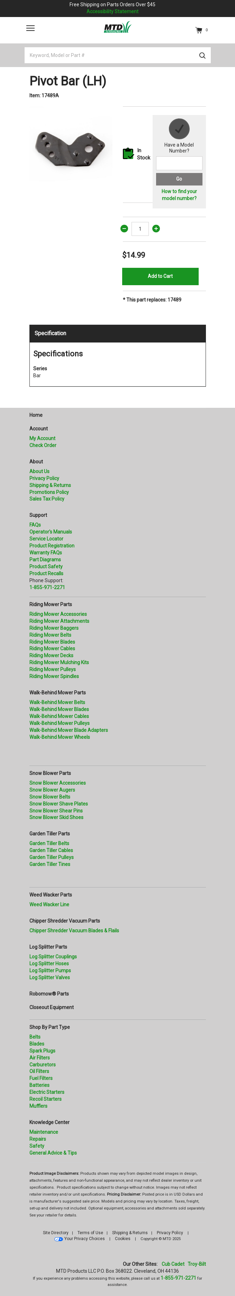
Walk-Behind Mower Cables (59, 716)
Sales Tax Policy (46, 499)
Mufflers (38, 1106)
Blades (36, 1044)
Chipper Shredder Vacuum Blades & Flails (74, 930)
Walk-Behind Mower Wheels (59, 737)
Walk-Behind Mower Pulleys (59, 723)
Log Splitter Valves (49, 977)
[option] (70, 148)
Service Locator (46, 539)
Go (179, 179)
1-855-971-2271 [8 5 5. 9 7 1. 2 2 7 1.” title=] (47, 587)
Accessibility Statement (112, 11)
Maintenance (43, 1132)
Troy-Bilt (197, 1264)
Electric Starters (46, 1092)
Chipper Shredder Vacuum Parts (64, 921)
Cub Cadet (173, 1264)
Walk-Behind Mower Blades (59, 709)
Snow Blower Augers (52, 790)
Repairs (37, 1139)
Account (38, 428)
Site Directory (56, 1232)
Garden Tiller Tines (49, 864)
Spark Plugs (42, 1051)
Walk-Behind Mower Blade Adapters (68, 730)
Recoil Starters (45, 1099)
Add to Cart (160, 276)
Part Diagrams (45, 559)
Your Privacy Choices (84, 1238)
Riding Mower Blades (52, 642)
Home (36, 415)
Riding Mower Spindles (54, 676)
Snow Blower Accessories (57, 783)
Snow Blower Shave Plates (58, 804)
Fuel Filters (41, 1078)
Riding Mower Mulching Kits (59, 662)
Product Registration (51, 545)
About (36, 461)
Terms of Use (90, 1232)
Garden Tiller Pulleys (51, 857)
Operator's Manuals (50, 532)
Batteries (39, 1085)
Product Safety (46, 566)
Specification (50, 333)
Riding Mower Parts (50, 604)
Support (38, 515)
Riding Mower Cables (52, 648)
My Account (42, 438)
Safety (36, 1146)
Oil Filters (39, 1071)
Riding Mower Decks (51, 655)
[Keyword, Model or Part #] (117, 55)
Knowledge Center (49, 1122)
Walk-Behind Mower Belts (57, 702)
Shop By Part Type (49, 1027)
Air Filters (39, 1057)
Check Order (42, 445)
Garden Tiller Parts (49, 833)
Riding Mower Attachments (59, 621)
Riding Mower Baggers (54, 628)
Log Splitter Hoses (49, 963)
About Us (39, 471)
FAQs (35, 525)
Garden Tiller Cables (51, 850)
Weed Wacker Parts (50, 895)
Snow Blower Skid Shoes (56, 817)
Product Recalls (46, 573)
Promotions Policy (49, 492)
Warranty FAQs (45, 552)
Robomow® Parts (49, 994)
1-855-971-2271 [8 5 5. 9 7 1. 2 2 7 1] (178, 1278)
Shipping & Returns (50, 485)
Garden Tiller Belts (49, 843)
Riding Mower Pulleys (52, 669)
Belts (34, 1037)
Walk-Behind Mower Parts (57, 692)
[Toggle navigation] (30, 28)
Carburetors (42, 1064)
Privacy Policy (44, 478)
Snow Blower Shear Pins (56, 811)
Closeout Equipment (51, 1007)
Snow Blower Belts (49, 797)
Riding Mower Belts (50, 635)
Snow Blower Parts (50, 773)
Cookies (122, 1238)
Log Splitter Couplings (53, 956)
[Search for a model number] (179, 163)
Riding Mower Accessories (58, 614)
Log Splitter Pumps (50, 970)
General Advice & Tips (53, 1153)
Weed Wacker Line (49, 904)
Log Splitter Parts (48, 947)
